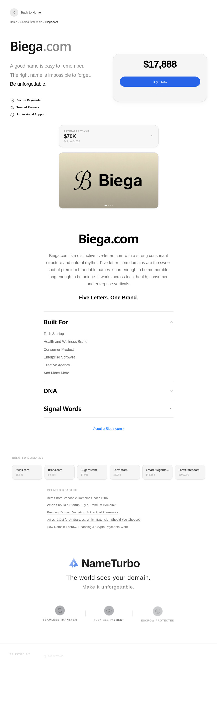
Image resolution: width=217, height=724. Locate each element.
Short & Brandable (31, 21)
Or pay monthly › (160, 92)
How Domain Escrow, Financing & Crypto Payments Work (87, 527)
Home (13, 21)
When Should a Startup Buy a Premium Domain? (81, 506)
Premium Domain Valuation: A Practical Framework (82, 513)
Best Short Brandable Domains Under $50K (77, 498)
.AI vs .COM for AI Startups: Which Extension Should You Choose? (94, 520)
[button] (57, 47)
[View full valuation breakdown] (109, 136)
